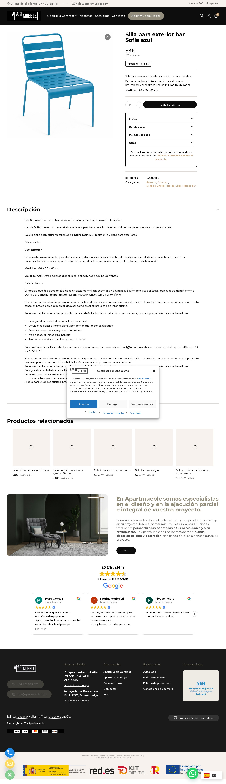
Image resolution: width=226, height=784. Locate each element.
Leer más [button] (40, 633)
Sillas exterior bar (157, 190)
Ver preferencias (142, 404)
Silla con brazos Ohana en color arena (193, 476)
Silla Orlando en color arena (112, 474)
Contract (164, 183)
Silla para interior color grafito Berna (68, 476)
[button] (154, 371)
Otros (132, 143)
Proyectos (213, 3)
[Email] (10, 764)
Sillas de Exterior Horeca (161, 187)
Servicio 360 (195, 3)
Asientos (152, 183)
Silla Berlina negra (147, 474)
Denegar (113, 404)
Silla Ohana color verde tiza (31, 474)
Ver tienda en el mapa (76, 690)
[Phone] (10, 753)
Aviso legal (135, 413)
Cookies (93, 412)
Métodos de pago (139, 135)
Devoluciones (137, 128)
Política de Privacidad (113, 413)
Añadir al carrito (170, 105)
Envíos (133, 120)
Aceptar (84, 404)
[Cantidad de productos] (133, 105)
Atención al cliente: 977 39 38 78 (32, 3)
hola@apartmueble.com (90, 3)
